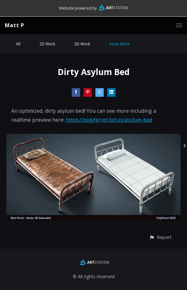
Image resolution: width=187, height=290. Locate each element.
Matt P (14, 25)
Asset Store (119, 44)
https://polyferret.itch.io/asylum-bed (109, 119)
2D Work (47, 44)
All (18, 44)
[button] (160, 237)
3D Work (82, 44)
